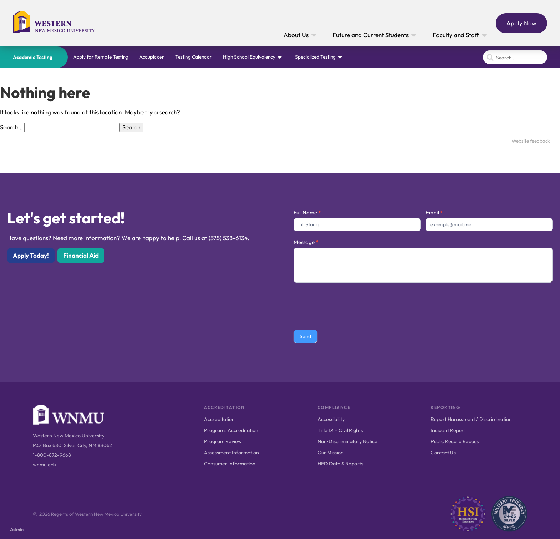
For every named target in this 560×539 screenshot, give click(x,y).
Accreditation (219, 419)
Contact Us (443, 452)
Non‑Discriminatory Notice (348, 441)
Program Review (223, 441)
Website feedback (531, 141)
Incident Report (448, 430)
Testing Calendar (193, 57)
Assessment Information (231, 452)
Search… (11, 127)
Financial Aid (81, 255)
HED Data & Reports (340, 463)
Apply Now (521, 23)
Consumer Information (229, 463)
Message (306, 242)
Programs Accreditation (231, 430)
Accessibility (331, 419)
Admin (17, 529)
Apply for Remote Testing (100, 57)
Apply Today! (31, 255)
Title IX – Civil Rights (340, 430)
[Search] (515, 57)
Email (434, 212)
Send (305, 336)
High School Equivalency (249, 57)
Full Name (307, 212)
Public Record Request (456, 441)
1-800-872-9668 (52, 455)
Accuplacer (151, 57)
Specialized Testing (315, 57)
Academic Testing (32, 57)
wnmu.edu (44, 464)
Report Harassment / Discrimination (471, 419)
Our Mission (331, 452)
